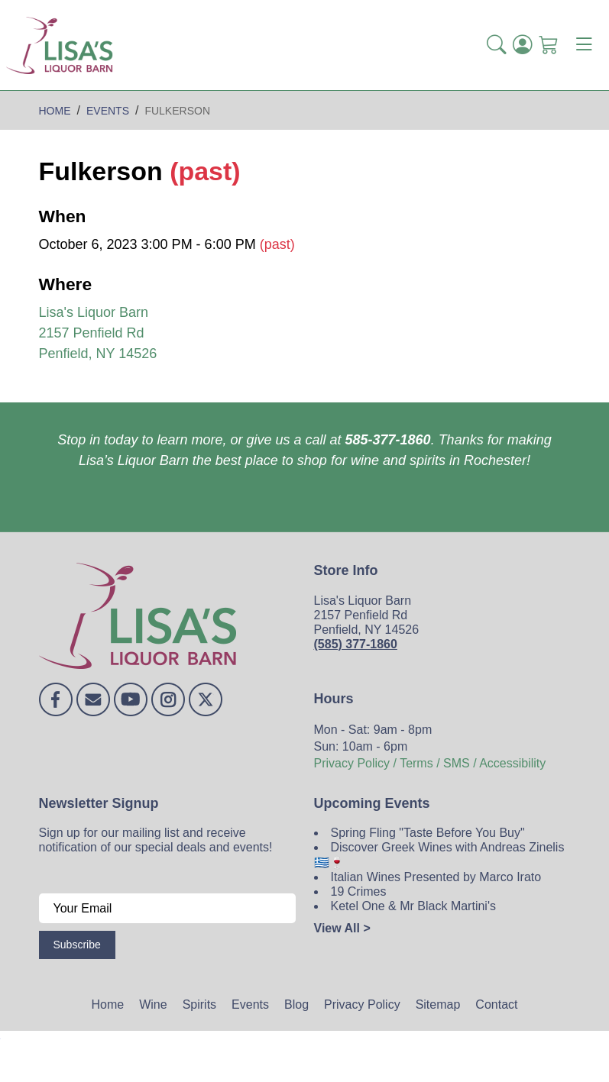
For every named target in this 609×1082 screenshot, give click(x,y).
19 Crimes (359, 891)
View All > (342, 928)
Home (108, 1004)
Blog (296, 1004)
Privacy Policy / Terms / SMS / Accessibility (430, 763)
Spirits (199, 1004)
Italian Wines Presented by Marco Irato (436, 876)
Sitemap (438, 1004)
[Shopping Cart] (549, 45)
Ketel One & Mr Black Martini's (413, 906)
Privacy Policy (362, 1004)
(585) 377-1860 (355, 644)
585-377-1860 (388, 439)
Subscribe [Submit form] (77, 944)
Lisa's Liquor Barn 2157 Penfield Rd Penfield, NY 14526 (98, 333)
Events (250, 1004)
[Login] (523, 45)
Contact (496, 1004)
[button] (497, 45)
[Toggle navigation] (584, 45)
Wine (153, 1004)
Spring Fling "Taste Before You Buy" (428, 832)
